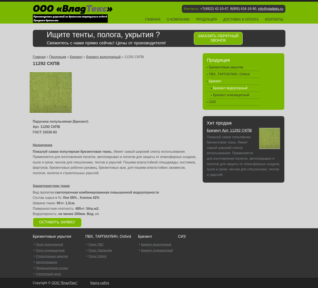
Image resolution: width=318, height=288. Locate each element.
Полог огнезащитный (50, 250)
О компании (178, 19)
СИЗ (212, 102)
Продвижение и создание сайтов (276, 283)
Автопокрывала (46, 262)
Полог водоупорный (49, 244)
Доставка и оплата (241, 19)
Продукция (206, 19)
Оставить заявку (57, 222)
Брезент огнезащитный (231, 95)
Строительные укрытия (52, 256)
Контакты (274, 19)
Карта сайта (99, 283)
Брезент (76, 57)
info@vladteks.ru (270, 9)
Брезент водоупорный (103, 57)
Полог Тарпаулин (100, 250)
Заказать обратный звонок (218, 38)
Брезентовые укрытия (226, 67)
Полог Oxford (97, 256)
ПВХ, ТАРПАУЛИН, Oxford (229, 74)
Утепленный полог (48, 274)
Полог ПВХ (96, 244)
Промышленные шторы (52, 268)
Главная (152, 19)
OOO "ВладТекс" (65, 283)
